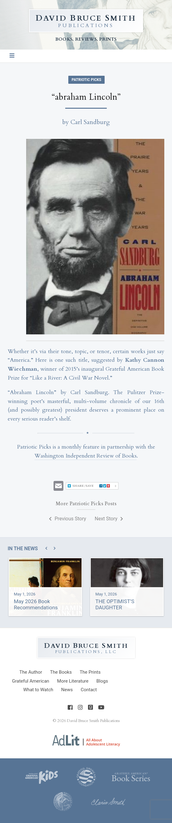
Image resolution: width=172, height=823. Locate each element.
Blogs (102, 681)
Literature (73, 681)
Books (61, 672)
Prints (90, 672)
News (67, 689)
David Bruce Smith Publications (93, 721)
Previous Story (67, 519)
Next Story (109, 519)
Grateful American (30, 681)
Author (30, 672)
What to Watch (38, 689)
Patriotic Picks (87, 80)
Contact (89, 689)
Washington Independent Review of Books (85, 456)
